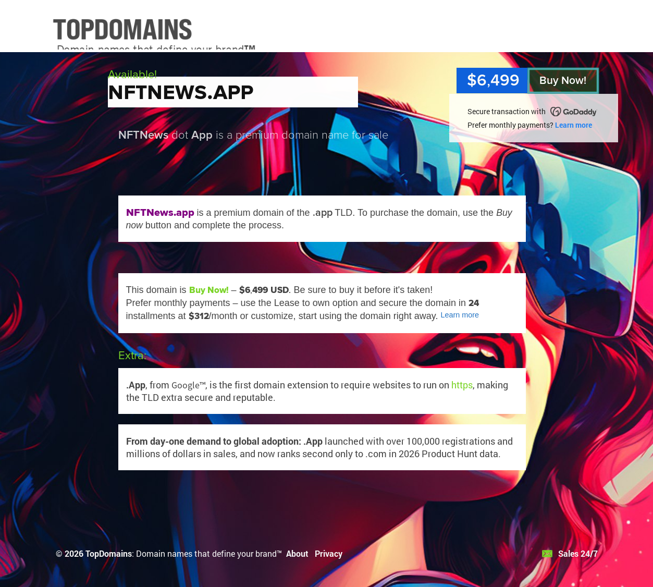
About (297, 553)
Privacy (328, 553)
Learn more (573, 125)
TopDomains (108, 553)
